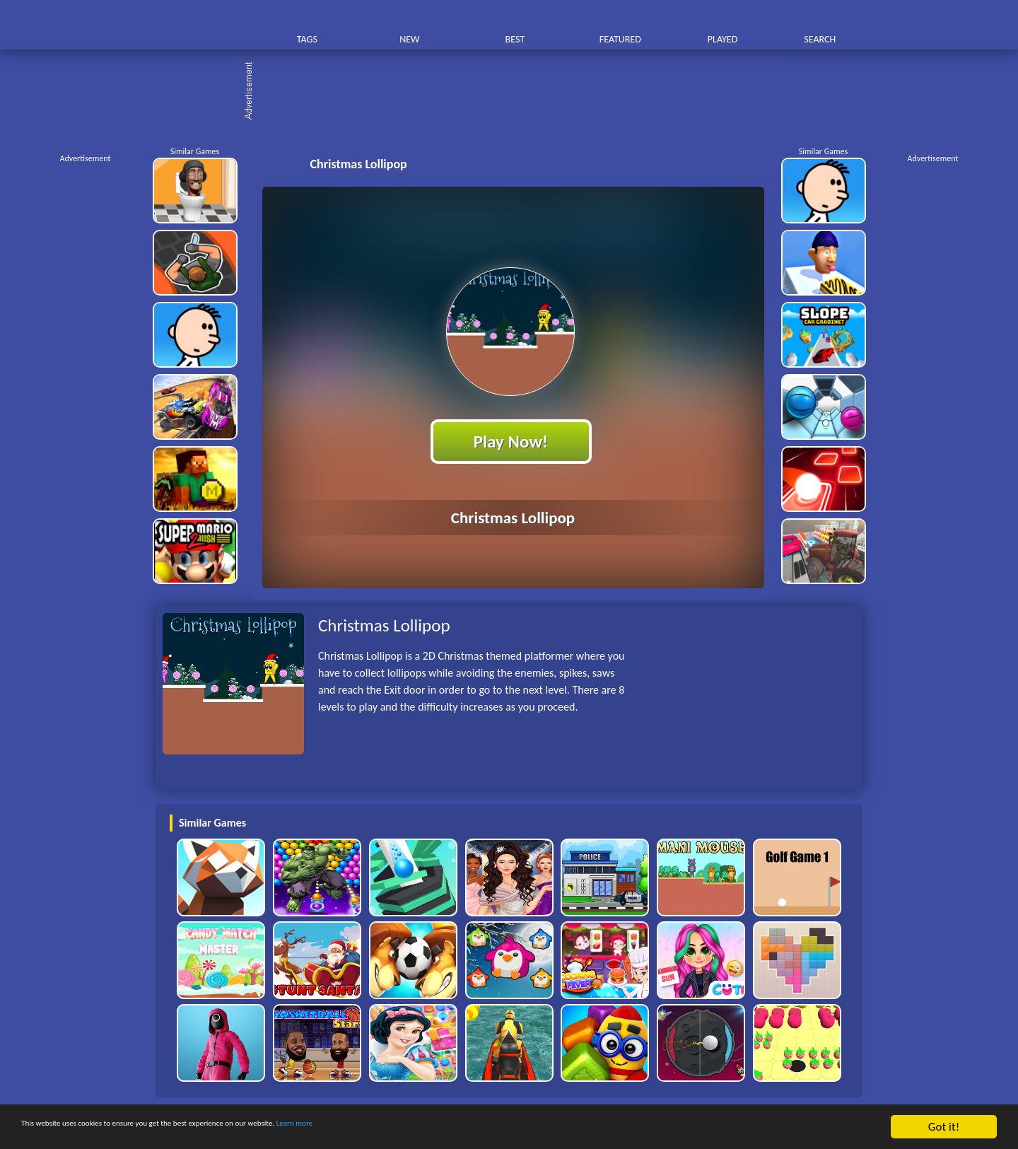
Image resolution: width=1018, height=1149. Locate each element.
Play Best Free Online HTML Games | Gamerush (203, 25)
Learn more (441, 1127)
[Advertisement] (516, 92)
